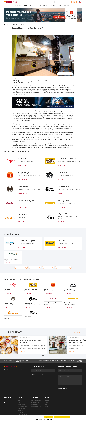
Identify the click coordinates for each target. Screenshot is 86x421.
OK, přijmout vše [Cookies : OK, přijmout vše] (48, 417)
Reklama (60, 5)
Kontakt (46, 406)
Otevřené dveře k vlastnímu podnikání (26, 361)
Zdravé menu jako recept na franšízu (51, 360)
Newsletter (47, 402)
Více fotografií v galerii (64, 74)
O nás (46, 404)
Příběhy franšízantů (22, 406)
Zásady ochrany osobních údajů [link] (43, 419)
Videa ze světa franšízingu (23, 414)
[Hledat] (43, 2)
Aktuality (25, 5)
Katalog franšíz (18, 5)
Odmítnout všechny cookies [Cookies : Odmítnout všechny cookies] (62, 417)
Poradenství (66, 5)
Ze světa (19, 402)
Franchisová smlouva (36, 406)
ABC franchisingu (33, 5)
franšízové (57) (35, 267)
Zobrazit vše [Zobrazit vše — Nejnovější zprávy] (78, 332)
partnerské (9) (48, 267)
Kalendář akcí (48, 400)
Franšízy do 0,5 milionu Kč (10, 360)
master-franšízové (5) (63, 267)
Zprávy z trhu (20, 412)
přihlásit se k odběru (37, 374)
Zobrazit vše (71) (21, 267)
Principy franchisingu (36, 400)
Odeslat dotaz (62, 388)
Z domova (15, 24)
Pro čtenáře (52, 5)
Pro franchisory (34, 404)
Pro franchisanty (35, 402)
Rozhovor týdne (21, 404)
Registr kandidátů (44, 5)
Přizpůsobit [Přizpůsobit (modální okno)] (75, 417)
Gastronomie (23, 24)
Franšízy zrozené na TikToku (70, 360)
